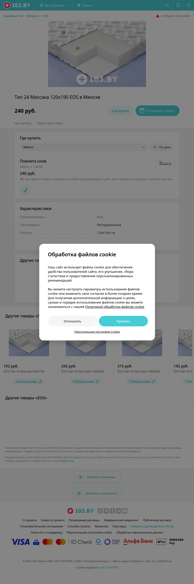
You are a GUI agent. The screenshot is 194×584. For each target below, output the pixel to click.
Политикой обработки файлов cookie (114, 306)
